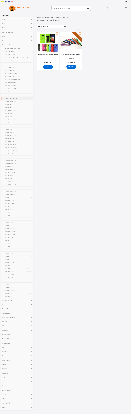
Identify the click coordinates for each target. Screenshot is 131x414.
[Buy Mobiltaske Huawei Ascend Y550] (48, 67)
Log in (125, 1)
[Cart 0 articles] (126, 8)
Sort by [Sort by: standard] (43, 26)
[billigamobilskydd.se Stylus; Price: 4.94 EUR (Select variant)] (71, 48)
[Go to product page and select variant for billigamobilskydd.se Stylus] (71, 67)
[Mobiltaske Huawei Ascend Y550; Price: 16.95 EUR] (48, 48)
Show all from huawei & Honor (13, 48)
